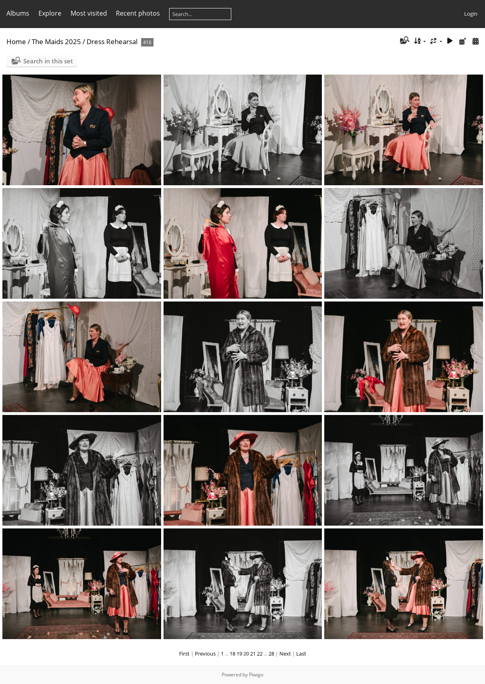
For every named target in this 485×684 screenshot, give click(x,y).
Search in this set (48, 61)
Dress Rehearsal (112, 41)
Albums (17, 13)
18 (232, 653)
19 (239, 653)
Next (285, 653)
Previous (205, 653)
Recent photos (138, 13)
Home (16, 41)
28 (271, 653)
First (184, 653)
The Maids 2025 (56, 41)
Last (301, 653)
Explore (49, 13)
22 (260, 653)
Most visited (89, 13)
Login (470, 13)
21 (253, 653)
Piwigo (256, 674)
